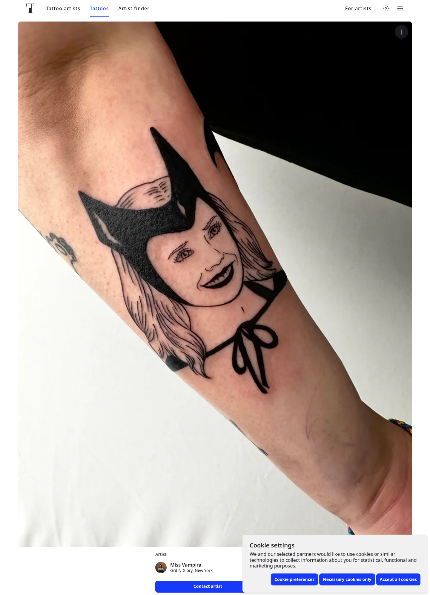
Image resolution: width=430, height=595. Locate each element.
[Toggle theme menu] (386, 8)
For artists (358, 8)
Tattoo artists (63, 8)
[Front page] (30, 8)
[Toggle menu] (400, 8)
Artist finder (134, 8)
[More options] (401, 32)
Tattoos (99, 8)
